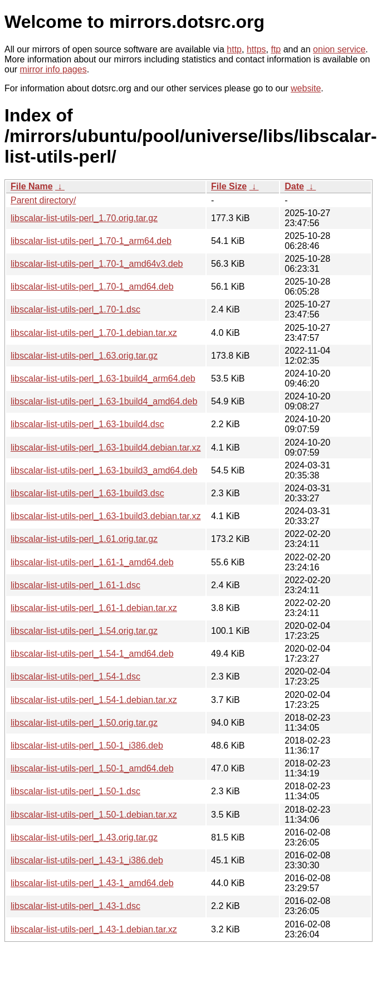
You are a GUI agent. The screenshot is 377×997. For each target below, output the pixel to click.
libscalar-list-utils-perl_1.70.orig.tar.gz (84, 218)
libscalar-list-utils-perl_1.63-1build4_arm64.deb (103, 378)
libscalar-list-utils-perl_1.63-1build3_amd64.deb (104, 470)
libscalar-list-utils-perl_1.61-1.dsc (75, 585)
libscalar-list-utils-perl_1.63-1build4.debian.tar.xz (106, 447)
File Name (32, 186)
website (306, 88)
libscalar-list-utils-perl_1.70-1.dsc (75, 309)
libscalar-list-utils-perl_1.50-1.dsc (75, 791)
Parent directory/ (43, 200)
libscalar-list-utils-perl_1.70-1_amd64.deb (92, 286)
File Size (229, 186)
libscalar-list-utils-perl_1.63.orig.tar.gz (84, 355)
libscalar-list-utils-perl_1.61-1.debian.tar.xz (94, 608)
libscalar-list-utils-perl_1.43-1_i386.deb (87, 860)
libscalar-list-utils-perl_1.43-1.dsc (75, 906)
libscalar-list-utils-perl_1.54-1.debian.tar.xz (94, 700)
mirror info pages (53, 69)
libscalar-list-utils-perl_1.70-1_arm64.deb (91, 241)
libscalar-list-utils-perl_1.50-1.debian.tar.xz (94, 814)
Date (294, 186)
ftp (276, 49)
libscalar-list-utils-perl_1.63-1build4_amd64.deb (104, 401)
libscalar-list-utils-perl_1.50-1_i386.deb (87, 745)
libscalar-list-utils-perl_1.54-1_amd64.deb (92, 653)
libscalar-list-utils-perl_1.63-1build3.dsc (87, 493)
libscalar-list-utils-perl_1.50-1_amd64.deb (92, 768)
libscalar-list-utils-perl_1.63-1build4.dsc (87, 424)
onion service (339, 49)
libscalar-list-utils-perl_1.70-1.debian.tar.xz (94, 333)
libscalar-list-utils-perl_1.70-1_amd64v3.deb (97, 263)
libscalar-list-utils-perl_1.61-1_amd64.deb (92, 562)
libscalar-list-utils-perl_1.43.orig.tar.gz (84, 837)
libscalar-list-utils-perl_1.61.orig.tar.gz (84, 539)
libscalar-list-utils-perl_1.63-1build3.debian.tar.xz (106, 516)
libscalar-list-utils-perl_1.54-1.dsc (75, 676)
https (256, 49)
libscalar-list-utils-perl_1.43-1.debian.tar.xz (94, 929)
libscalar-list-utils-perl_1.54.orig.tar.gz (84, 631)
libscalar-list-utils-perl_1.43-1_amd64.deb (92, 883)
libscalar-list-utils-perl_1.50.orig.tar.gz (84, 722)
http (234, 49)
